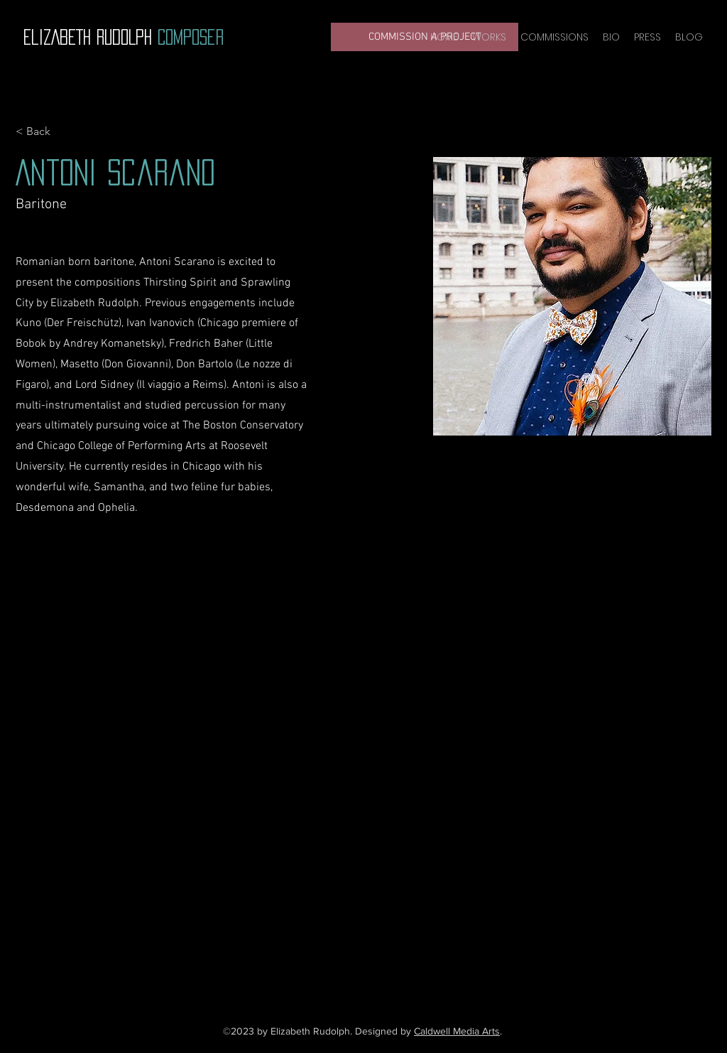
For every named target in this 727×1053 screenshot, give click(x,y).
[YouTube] (349, 937)
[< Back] (44, 132)
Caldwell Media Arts (457, 1031)
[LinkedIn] (392, 937)
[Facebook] (328, 937)
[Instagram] (371, 937)
